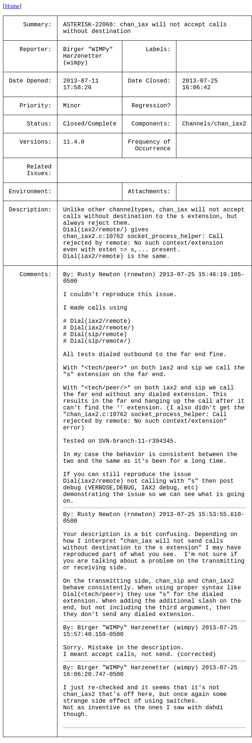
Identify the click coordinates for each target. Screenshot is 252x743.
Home (12, 6)
